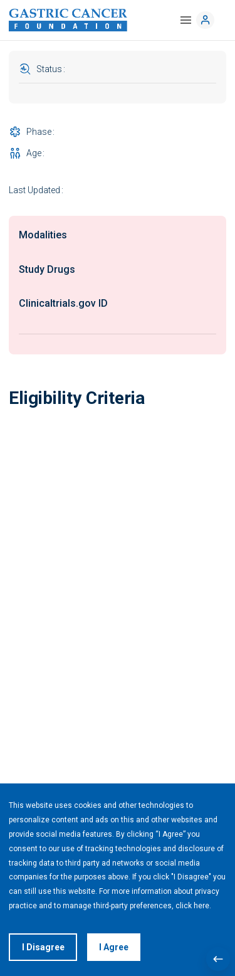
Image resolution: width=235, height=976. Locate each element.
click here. (193, 905)
